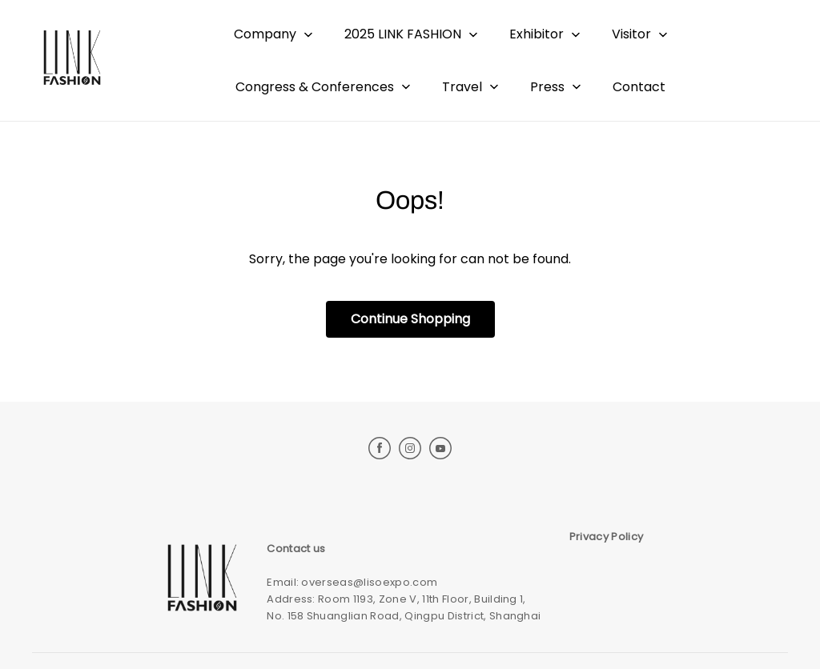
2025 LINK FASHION (402, 34)
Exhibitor (536, 34)
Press (547, 87)
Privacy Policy (606, 536)
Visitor (631, 34)
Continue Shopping (410, 319)
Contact (639, 87)
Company (265, 34)
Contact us (296, 548)
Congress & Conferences (314, 87)
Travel (462, 87)
